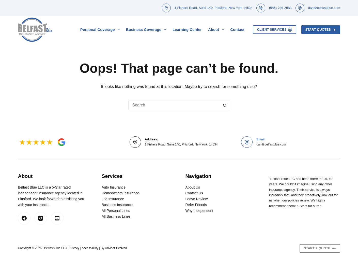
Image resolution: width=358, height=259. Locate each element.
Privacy (74, 248)
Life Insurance (113, 199)
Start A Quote (320, 248)
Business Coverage (147, 30)
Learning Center (187, 29)
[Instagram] (40, 218)
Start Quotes (320, 30)
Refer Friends (196, 205)
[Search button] (225, 105)
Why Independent (199, 211)
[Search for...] (174, 105)
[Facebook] (24, 218)
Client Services (274, 30)
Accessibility (90, 248)
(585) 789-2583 (280, 8)
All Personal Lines (116, 211)
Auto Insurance (114, 187)
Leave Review (196, 199)
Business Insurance (117, 205)
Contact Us (194, 193)
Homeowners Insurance (120, 193)
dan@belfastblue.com (324, 8)
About (217, 30)
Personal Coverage (101, 30)
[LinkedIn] (57, 218)
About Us (192, 187)
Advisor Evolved (116, 248)
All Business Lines (116, 216)
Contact (237, 29)
